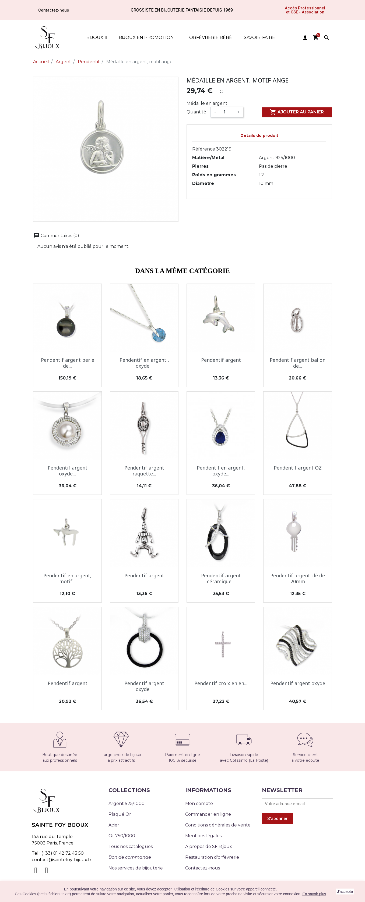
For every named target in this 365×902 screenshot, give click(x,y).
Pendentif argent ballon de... (297, 363)
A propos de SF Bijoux (208, 846)
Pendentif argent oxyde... (67, 470)
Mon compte (199, 803)
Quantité (196, 111)
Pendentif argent (221, 360)
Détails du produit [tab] (259, 135)
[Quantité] (226, 112)
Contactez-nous (202, 868)
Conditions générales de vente (218, 825)
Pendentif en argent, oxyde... (221, 470)
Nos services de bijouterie (135, 868)
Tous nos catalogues (130, 846)
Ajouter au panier (297, 112)
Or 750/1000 (121, 835)
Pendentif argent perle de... (67, 363)
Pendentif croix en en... (220, 683)
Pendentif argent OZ (298, 467)
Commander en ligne (208, 814)
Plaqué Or (119, 814)
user (305, 37)
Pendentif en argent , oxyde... (144, 363)
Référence (203, 149)
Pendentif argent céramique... (221, 578)
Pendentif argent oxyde (297, 683)
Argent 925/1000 (126, 803)
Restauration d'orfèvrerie (212, 857)
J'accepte (345, 891)
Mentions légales (203, 835)
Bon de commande (129, 857)
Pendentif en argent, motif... (67, 578)
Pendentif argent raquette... (144, 470)
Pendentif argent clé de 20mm (297, 578)
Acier (113, 825)
